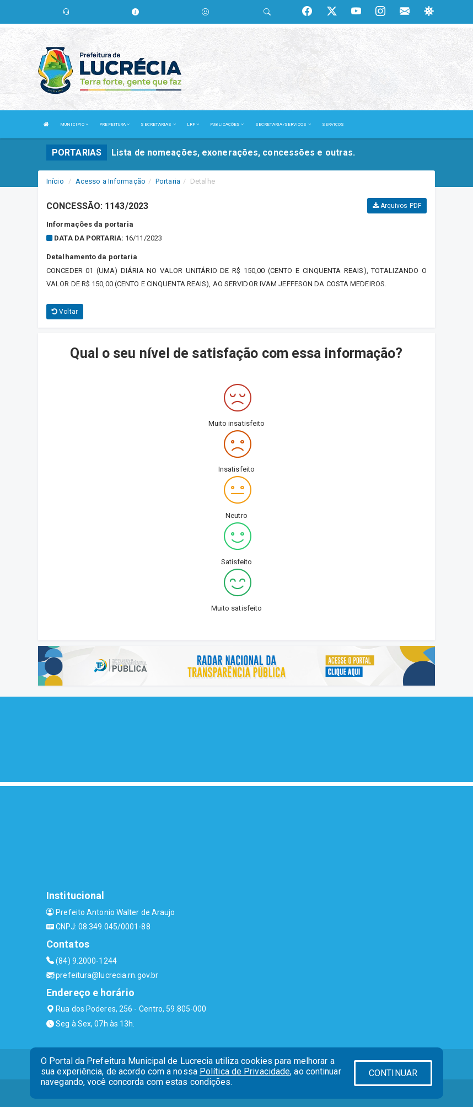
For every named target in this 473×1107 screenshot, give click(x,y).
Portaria (167, 181)
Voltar (65, 311)
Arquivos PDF (397, 206)
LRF (193, 124)
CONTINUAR (393, 1073)
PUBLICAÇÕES (227, 124)
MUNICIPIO (74, 124)
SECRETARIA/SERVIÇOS (283, 124)
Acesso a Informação (111, 181)
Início (55, 181)
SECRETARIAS (158, 124)
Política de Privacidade (245, 1071)
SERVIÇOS (333, 124)
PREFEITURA (114, 124)
